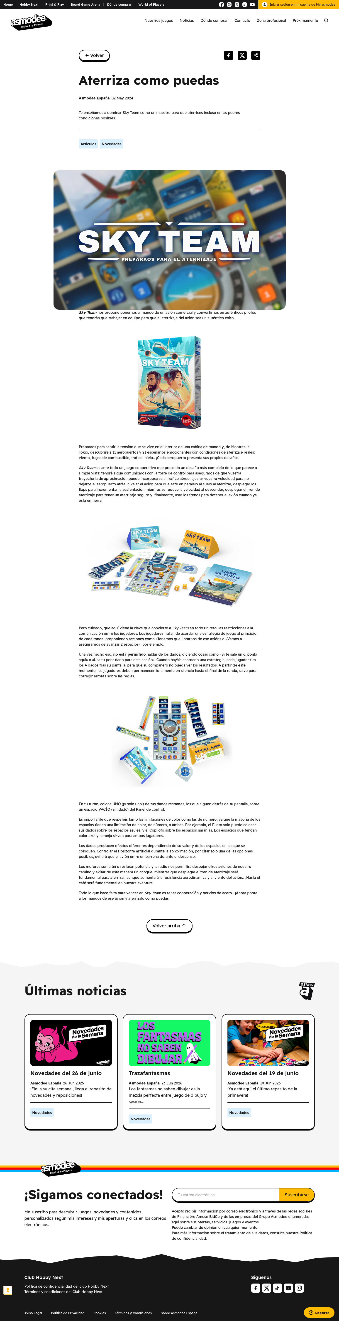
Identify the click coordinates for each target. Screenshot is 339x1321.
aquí (175, 1222)
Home (8, 4)
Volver (94, 55)
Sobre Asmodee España (179, 1313)
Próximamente (305, 20)
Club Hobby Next (43, 1277)
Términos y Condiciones (133, 1313)
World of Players (151, 4)
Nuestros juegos (159, 20)
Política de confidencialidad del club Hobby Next (66, 1286)
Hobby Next (29, 4)
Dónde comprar (119, 4)
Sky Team (88, 312)
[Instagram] (299, 1288)
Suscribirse (297, 1195)
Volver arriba (169, 925)
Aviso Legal (33, 1313)
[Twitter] (266, 1288)
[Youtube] (288, 1288)
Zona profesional (271, 20)
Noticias (187, 20)
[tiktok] (277, 1288)
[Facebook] (255, 1288)
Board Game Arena (85, 4)
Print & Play (54, 4)
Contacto (242, 20)
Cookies (99, 1313)
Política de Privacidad (67, 1313)
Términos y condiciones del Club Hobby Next (63, 1291)
